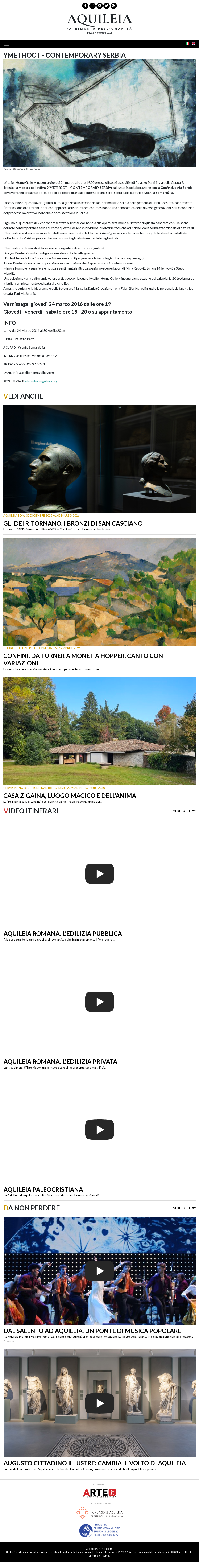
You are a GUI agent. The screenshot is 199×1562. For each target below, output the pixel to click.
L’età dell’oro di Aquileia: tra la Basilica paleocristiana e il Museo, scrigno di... (52, 1195)
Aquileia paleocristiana (43, 1189)
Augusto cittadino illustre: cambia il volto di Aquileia (95, 1463)
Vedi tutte (184, 811)
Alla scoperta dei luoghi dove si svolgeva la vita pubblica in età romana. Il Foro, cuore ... (59, 939)
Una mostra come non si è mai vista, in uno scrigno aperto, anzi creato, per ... (52, 669)
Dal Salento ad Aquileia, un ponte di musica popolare (92, 1330)
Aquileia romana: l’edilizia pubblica (63, 933)
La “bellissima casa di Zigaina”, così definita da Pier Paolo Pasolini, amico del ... (52, 801)
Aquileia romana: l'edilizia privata (60, 1061)
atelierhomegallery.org (41, 381)
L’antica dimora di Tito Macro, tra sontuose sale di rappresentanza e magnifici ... (55, 1067)
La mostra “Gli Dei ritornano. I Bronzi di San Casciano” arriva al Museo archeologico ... (58, 529)
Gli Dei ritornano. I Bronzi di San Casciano (73, 523)
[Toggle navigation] (8, 44)
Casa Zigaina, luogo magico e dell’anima (69, 795)
